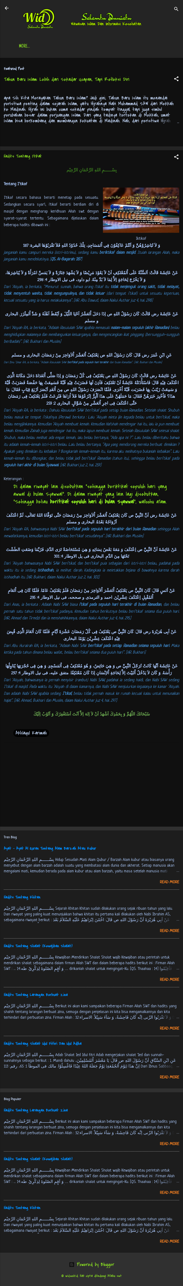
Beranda (34, 46)
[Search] (176, 9)
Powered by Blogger (91, 1265)
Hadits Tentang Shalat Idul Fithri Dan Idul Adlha (42, 1045)
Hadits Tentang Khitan (22, 898)
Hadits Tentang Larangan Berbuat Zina (36, 996)
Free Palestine (144, 46)
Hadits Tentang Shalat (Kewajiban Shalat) (38, 947)
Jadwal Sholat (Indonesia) (100, 46)
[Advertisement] (91, 786)
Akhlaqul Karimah (31, 733)
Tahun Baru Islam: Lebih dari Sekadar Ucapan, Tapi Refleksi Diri (66, 80)
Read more (169, 883)
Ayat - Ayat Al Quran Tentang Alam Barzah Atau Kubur (50, 849)
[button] (176, 80)
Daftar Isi (59, 46)
